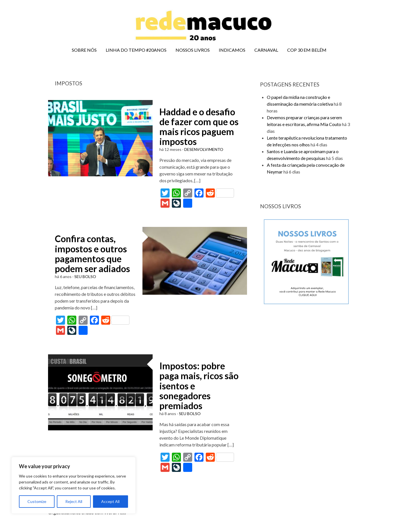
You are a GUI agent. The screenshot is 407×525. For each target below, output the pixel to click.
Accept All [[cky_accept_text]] (110, 501)
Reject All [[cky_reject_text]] (73, 501)
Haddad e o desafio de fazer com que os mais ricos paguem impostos (199, 126)
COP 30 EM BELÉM (306, 50)
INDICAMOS (232, 50)
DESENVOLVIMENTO (203, 149)
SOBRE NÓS (84, 50)
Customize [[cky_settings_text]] (36, 501)
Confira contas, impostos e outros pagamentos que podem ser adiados (92, 253)
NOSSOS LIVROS (193, 50)
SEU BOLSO (85, 276)
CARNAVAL (266, 50)
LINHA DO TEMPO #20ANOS (136, 50)
